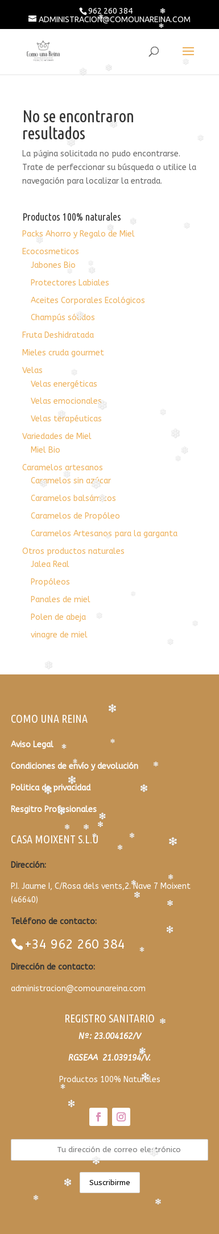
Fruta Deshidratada (58, 335)
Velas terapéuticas (66, 419)
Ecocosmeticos (50, 251)
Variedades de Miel (57, 436)
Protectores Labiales (70, 283)
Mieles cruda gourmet (63, 353)
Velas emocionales (66, 401)
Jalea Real (50, 564)
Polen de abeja (58, 617)
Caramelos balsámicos (73, 498)
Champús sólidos (63, 317)
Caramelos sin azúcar (71, 481)
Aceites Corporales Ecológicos (88, 300)
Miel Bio (45, 450)
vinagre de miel (59, 635)
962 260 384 (110, 10)
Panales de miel (60, 599)
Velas (32, 370)
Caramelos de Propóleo (75, 516)
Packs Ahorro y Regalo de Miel (78, 234)
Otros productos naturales (73, 551)
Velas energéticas (64, 384)
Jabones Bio (53, 265)
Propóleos (50, 582)
